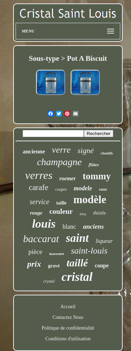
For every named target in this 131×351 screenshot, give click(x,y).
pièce (35, 251)
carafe (38, 187)
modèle (89, 199)
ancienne (34, 151)
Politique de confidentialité (68, 328)
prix (34, 263)
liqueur (104, 241)
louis (43, 223)
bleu (83, 214)
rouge (36, 213)
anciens (93, 226)
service (40, 202)
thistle (99, 213)
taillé (77, 262)
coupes (61, 189)
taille (61, 203)
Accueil (68, 306)
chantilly (107, 153)
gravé (53, 265)
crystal (49, 281)
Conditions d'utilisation (67, 338)
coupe (102, 265)
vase (103, 189)
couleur (61, 211)
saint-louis (89, 250)
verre (61, 150)
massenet (56, 254)
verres (39, 175)
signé (86, 150)
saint (77, 238)
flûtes (94, 164)
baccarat (41, 238)
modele (83, 188)
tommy (96, 176)
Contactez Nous (67, 317)
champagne (59, 161)
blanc (69, 226)
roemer (67, 178)
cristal (77, 277)
